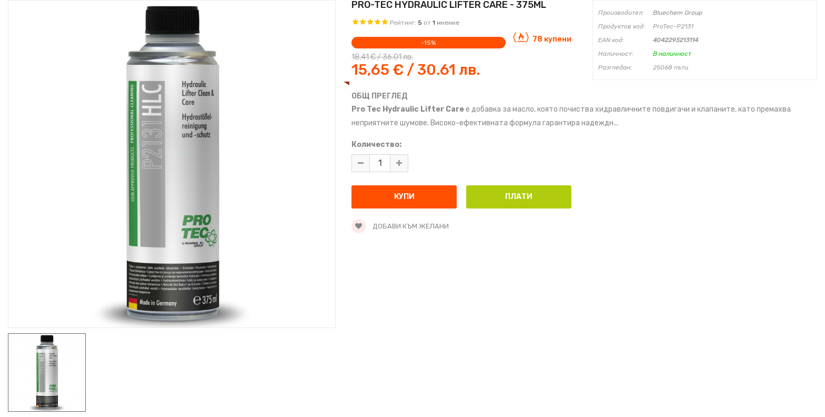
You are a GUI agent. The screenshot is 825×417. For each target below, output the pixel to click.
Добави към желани (400, 226)
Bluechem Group (677, 12)
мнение (448, 22)
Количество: (376, 144)
